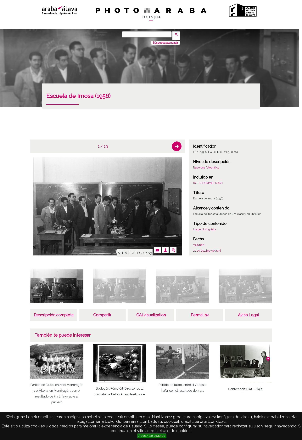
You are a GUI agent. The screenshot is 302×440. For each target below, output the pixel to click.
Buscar (177, 34)
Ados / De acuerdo (151, 435)
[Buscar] (148, 34)
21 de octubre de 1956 (207, 248)
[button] (177, 144)
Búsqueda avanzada (165, 40)
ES (151, 17)
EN (157, 17)
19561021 (198, 242)
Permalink (200, 312)
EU (144, 17)
